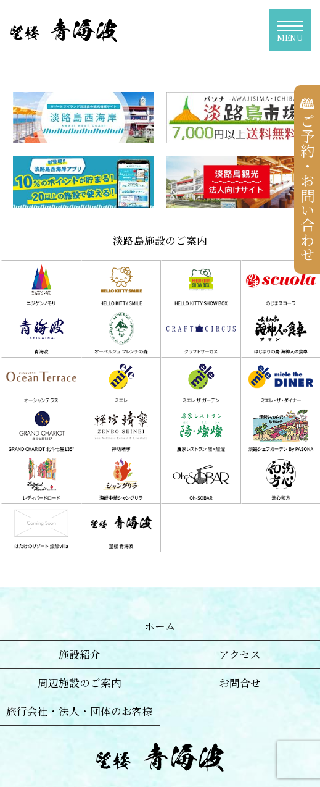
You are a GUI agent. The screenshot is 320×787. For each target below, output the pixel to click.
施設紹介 (80, 654)
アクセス (240, 654)
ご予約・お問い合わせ (307, 188)
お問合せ (240, 682)
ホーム (160, 625)
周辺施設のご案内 (79, 682)
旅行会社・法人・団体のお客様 (79, 711)
